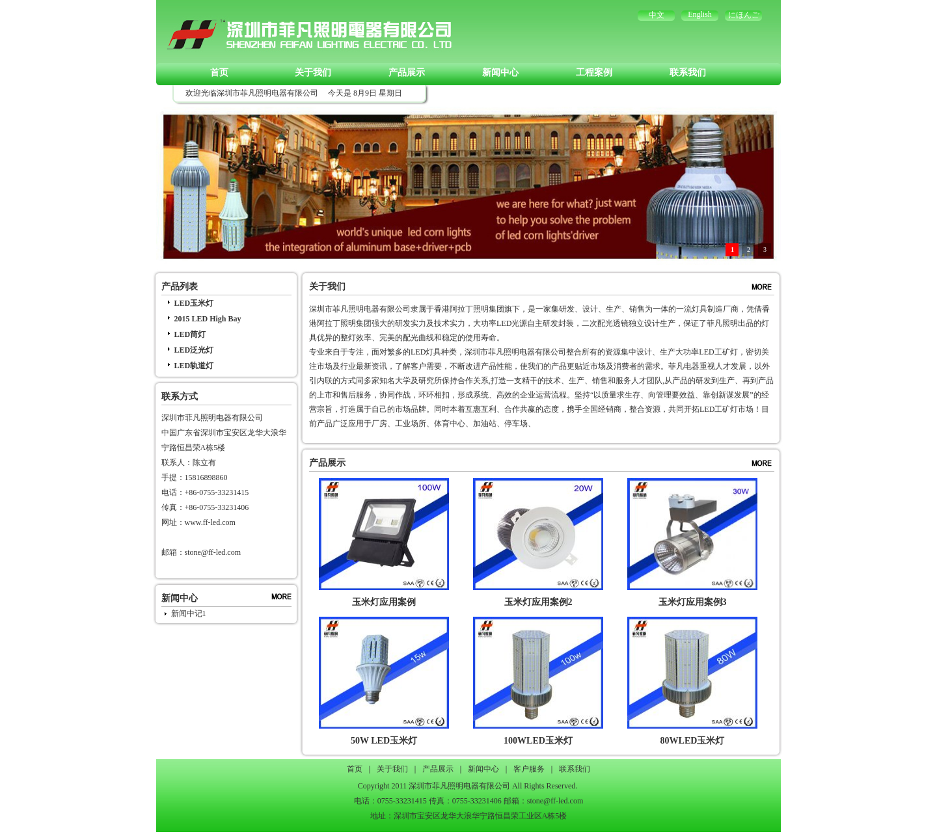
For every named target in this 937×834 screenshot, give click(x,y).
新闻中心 (500, 72)
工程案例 (594, 72)
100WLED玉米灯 (538, 741)
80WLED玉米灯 (692, 741)
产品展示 (406, 72)
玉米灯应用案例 (384, 602)
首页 (219, 72)
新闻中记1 (188, 613)
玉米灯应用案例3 (693, 602)
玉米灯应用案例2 (538, 602)
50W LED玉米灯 (384, 741)
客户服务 (529, 768)
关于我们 (313, 72)
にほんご (743, 15)
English (700, 14)
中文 (656, 15)
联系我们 (688, 72)
